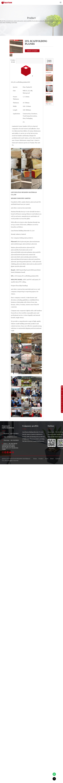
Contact (57, 458)
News (46, 458)
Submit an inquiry (32, 51)
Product (41, 458)
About (52, 458)
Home (35, 458)
